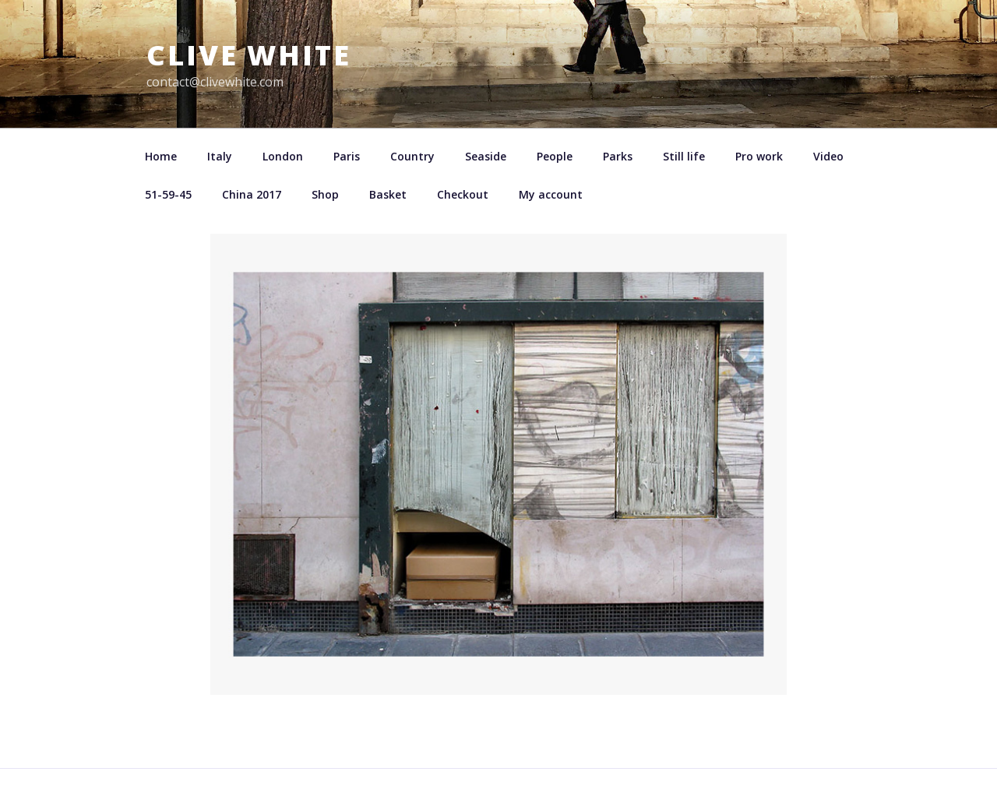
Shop (325, 194)
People (554, 156)
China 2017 (251, 194)
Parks (617, 156)
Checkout (462, 194)
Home (161, 156)
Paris (346, 156)
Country (412, 156)
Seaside (485, 156)
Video (828, 156)
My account (551, 194)
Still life (684, 156)
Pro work (759, 156)
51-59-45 (168, 194)
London (282, 156)
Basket (388, 194)
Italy (219, 156)
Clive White (248, 55)
